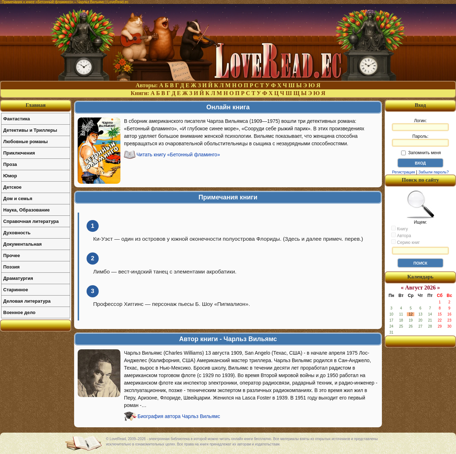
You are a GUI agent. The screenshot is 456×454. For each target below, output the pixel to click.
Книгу (399, 228)
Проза (10, 164)
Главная (36, 105)
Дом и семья (17, 198)
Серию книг (405, 242)
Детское (12, 187)
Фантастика (16, 118)
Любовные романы (25, 141)
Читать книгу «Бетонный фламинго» (178, 154)
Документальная (22, 244)
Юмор (10, 175)
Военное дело (19, 312)
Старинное (15, 289)
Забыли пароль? (434, 172)
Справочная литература (31, 221)
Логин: (420, 124)
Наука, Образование (26, 210)
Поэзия (11, 267)
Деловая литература (27, 301)
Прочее (11, 255)
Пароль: (420, 140)
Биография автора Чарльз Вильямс (179, 416)
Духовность (17, 232)
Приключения (19, 153)
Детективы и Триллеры (30, 130)
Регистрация (403, 172)
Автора (401, 235)
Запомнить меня (421, 152)
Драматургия (18, 278)
